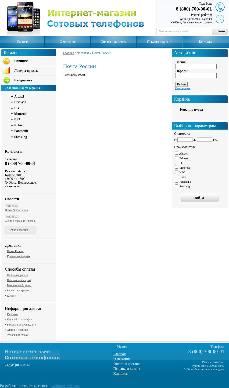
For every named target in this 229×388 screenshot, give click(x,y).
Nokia (18, 125)
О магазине (67, 42)
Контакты (206, 42)
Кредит (11, 295)
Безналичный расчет (19, 285)
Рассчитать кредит (18, 290)
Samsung (20, 137)
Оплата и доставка (113, 42)
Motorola (20, 114)
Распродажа (23, 80)
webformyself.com (66, 386)
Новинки (21, 61)
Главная (22, 42)
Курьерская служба (18, 256)
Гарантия (12, 314)
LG (16, 108)
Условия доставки (17, 335)
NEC (17, 119)
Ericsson (20, 102)
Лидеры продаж (26, 71)
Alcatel (19, 96)
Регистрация (182, 88)
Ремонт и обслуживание (21, 324)
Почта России (15, 251)
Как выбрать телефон (19, 319)
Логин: (180, 62)
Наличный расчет (17, 275)
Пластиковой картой (19, 280)
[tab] (34, 96)
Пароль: (181, 71)
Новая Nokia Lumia (16, 210)
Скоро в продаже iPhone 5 (20, 220)
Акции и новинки (17, 329)
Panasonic (21, 131)
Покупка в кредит (159, 42)
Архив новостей (18, 230)
